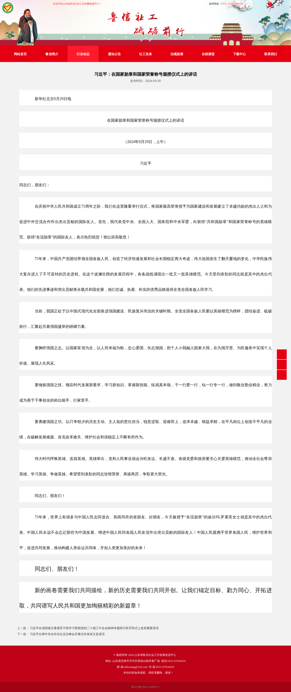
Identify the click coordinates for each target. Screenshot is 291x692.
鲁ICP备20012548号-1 (145, 687)
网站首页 (20, 54)
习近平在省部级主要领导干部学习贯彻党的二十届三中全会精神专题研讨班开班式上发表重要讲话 (94, 628)
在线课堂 (208, 54)
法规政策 (176, 54)
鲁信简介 (51, 54)
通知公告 (114, 54)
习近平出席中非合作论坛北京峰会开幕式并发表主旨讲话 (67, 634)
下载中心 (239, 54)
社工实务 (145, 54)
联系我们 (270, 54)
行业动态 (83, 54)
